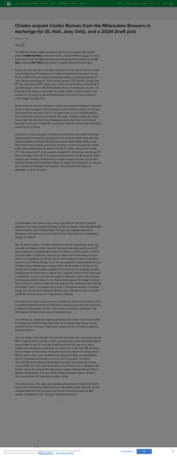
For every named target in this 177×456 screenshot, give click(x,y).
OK (144, 451)
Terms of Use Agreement (65, 453)
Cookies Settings (127, 451)
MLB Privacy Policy (45, 453)
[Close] (173, 451)
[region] (88, 451)
